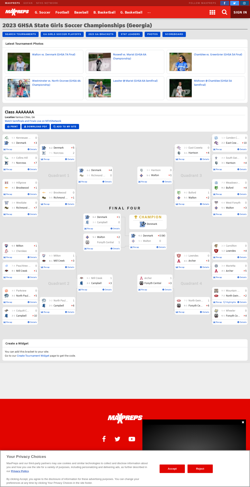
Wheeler (230, 310)
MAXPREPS (12, 2)
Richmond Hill (24, 207)
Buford (229, 187)
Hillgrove (21, 182)
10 (35, 315)
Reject (200, 468)
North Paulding (24, 295)
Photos (152, 34)
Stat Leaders (130, 34)
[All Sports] (149, 12)
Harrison (230, 162)
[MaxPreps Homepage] (125, 418)
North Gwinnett (234, 295)
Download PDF (35, 126)
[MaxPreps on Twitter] (234, 3)
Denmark (21, 142)
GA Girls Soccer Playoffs (62, 34)
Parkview (21, 290)
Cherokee (21, 250)
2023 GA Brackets (100, 34)
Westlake (21, 202)
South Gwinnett (234, 157)
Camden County (234, 137)
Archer (229, 270)
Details (32, 149)
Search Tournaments (20, 34)
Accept (172, 468)
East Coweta (233, 142)
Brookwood (22, 187)
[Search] (224, 12)
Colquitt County (24, 310)
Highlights (229, 302)
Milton (19, 245)
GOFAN (28, 2)
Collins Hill (22, 157)
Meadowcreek (234, 182)
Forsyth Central (234, 315)
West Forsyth (233, 202)
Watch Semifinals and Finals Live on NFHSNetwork (33, 121)
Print (12, 126)
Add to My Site (64, 126)
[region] (125, 468)
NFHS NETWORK (47, 2)
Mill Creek (21, 270)
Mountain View (234, 290)
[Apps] (212, 12)
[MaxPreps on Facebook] (224, 3)
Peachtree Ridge (25, 265)
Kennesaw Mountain (27, 137)
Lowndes (231, 250)
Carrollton (231, 245)
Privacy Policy (20, 471)
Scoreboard (174, 34)
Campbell (21, 315)
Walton (230, 207)
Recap (7, 149)
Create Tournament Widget (33, 355)
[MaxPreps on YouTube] (132, 439)
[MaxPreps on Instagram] (244, 3)
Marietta (230, 265)
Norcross (21, 162)
